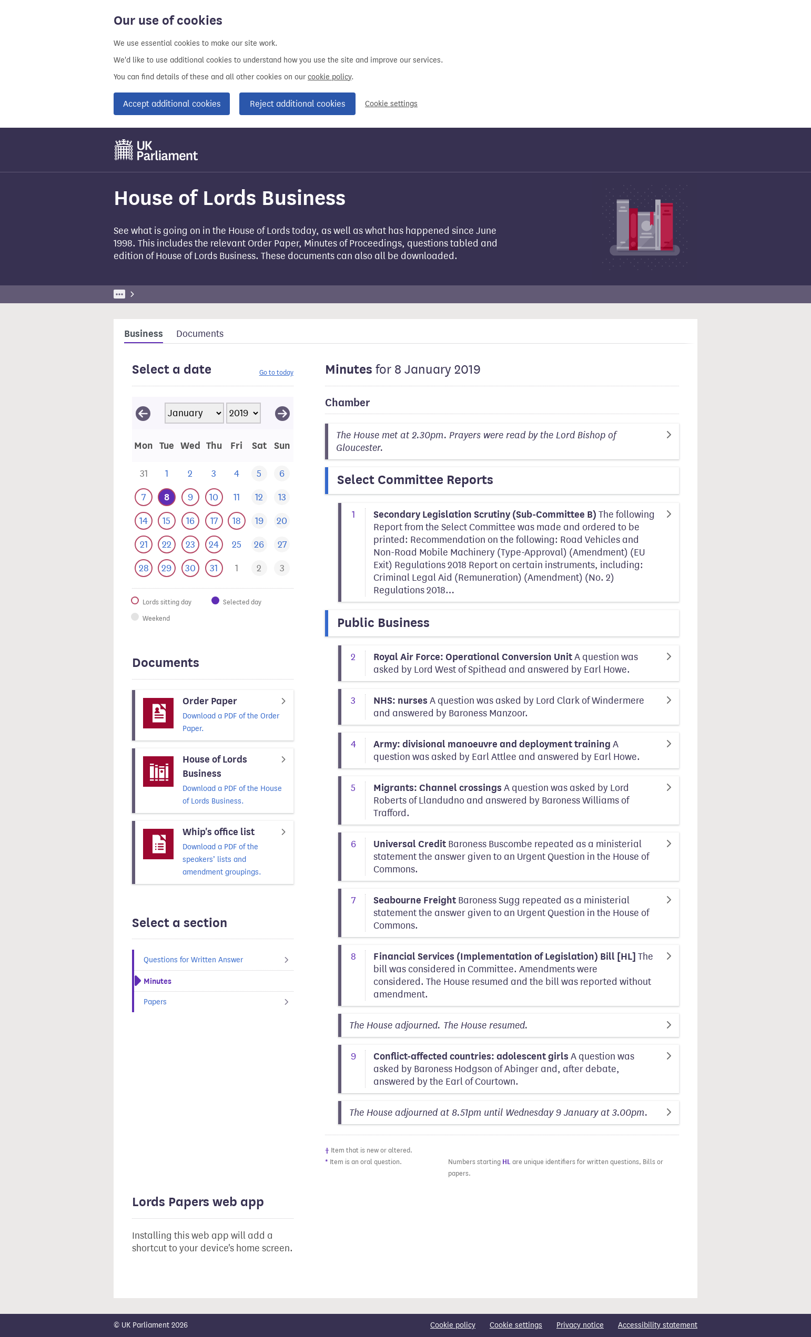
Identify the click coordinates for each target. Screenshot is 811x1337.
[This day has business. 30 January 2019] (190, 568)
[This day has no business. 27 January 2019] (281, 545)
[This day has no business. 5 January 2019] (259, 474)
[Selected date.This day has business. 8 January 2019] (166, 497)
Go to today (276, 372)
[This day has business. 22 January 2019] (166, 545)
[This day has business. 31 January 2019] (213, 568)
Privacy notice (580, 1325)
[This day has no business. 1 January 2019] (166, 474)
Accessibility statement (657, 1325)
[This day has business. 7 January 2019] (143, 497)
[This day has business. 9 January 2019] (190, 497)
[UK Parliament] (156, 149)
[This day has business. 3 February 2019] (281, 568)
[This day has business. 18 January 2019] (236, 521)
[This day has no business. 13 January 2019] (281, 497)
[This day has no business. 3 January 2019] (213, 474)
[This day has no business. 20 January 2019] (281, 521)
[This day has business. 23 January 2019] (190, 545)
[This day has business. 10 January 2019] (213, 497)
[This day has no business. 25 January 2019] (236, 545)
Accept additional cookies (171, 104)
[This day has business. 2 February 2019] (259, 568)
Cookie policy (452, 1325)
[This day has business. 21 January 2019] (143, 545)
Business (191, 294)
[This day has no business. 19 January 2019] (259, 521)
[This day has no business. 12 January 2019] (259, 497)
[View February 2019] (282, 413)
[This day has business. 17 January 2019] (213, 521)
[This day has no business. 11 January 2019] (236, 497)
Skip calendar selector (131, 396)
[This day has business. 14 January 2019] (143, 521)
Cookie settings (391, 103)
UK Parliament (137, 294)
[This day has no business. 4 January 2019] (236, 474)
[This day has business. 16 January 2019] (190, 521)
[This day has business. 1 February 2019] (236, 568)
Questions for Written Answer (218, 960)
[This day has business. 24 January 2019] (213, 545)
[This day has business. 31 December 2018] (143, 474)
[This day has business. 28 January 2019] (143, 568)
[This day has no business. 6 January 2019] (281, 474)
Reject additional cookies (297, 104)
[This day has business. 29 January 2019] (166, 568)
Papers (218, 1002)
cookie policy (329, 77)
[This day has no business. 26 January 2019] (259, 545)
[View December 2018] (143, 413)
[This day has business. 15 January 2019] (166, 521)
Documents (200, 334)
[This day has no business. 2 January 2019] (190, 474)
